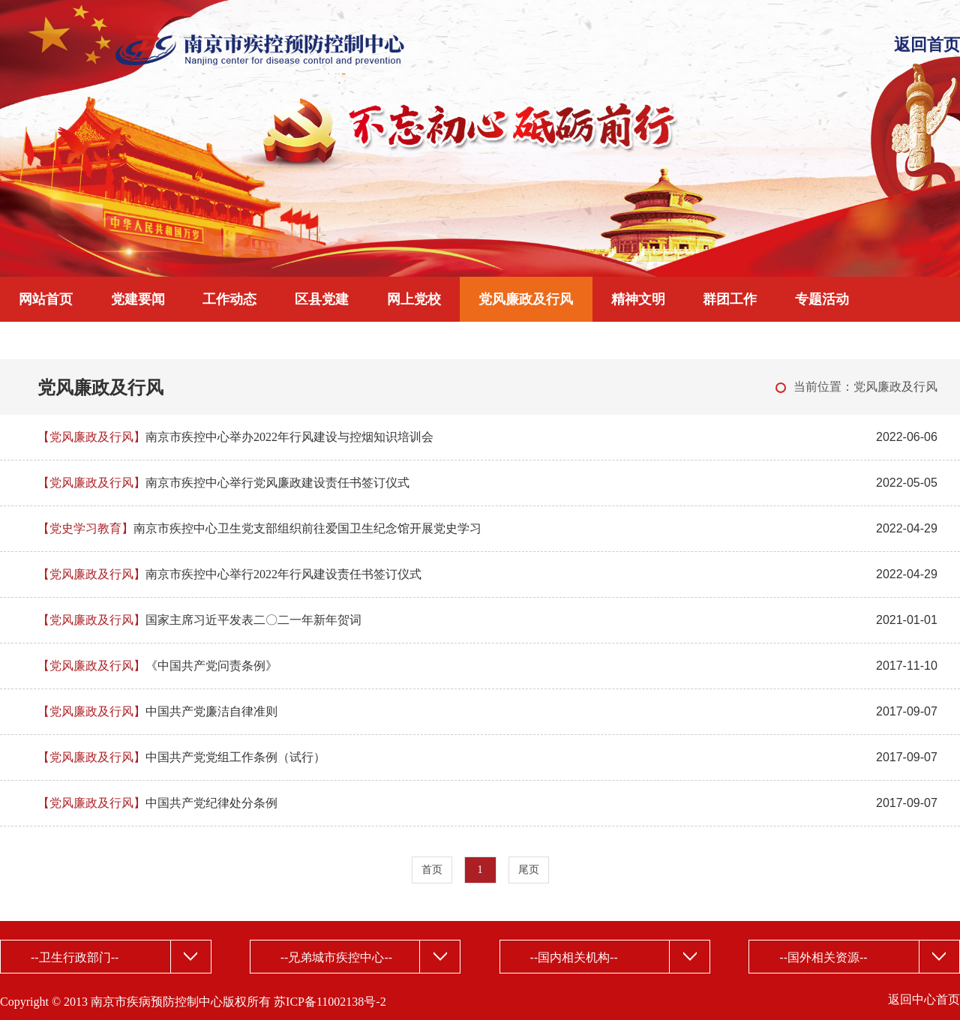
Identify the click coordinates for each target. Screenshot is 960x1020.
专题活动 (822, 299)
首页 (432, 869)
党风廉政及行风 (525, 299)
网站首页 (46, 299)
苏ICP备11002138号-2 (330, 1001)
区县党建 (322, 299)
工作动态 (229, 299)
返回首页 (927, 44)
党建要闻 (138, 299)
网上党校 (414, 299)
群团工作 (730, 299)
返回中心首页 (924, 999)
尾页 (528, 869)
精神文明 (638, 299)
